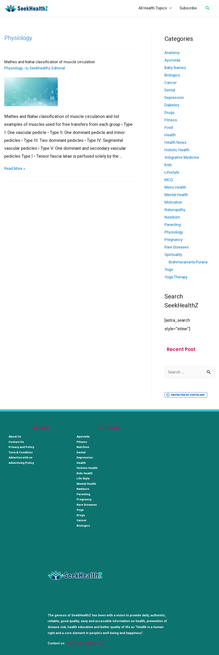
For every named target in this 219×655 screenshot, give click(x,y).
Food (168, 127)
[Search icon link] (207, 8)
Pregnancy (173, 239)
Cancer (170, 82)
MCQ (168, 180)
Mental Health (176, 194)
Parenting (172, 224)
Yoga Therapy (176, 277)
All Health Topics (153, 8)
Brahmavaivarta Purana (188, 262)
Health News (175, 142)
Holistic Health (176, 150)
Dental (169, 90)
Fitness (170, 120)
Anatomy (172, 52)
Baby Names (175, 67)
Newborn (172, 217)
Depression (174, 97)
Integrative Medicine (181, 157)
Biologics (172, 75)
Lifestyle (171, 172)
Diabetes (171, 105)
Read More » (14, 168)
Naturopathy (174, 209)
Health (170, 135)
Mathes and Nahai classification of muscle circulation (49, 62)
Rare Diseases (176, 247)
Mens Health (175, 187)
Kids (168, 165)
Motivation (173, 202)
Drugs (169, 112)
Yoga (168, 269)
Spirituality (173, 254)
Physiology (13, 68)
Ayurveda (172, 60)
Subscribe (188, 8)
